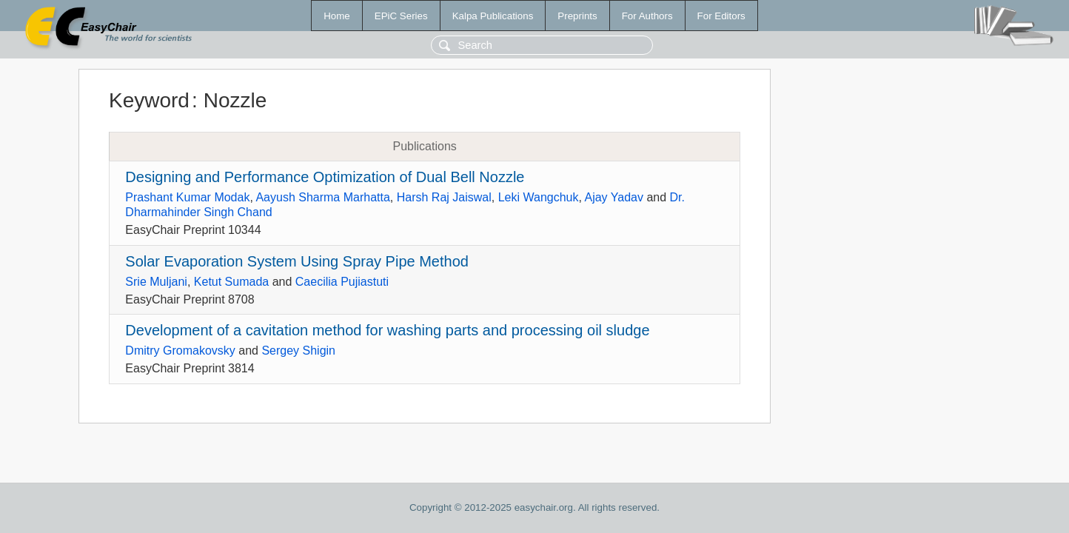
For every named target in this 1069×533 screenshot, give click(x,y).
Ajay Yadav (613, 197)
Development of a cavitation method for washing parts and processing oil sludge (387, 330)
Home (337, 15)
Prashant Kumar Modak (187, 197)
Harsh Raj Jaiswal (444, 197)
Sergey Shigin (298, 350)
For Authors (647, 15)
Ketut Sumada (231, 281)
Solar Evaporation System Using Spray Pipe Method (297, 261)
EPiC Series (401, 15)
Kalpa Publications (493, 15)
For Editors (721, 15)
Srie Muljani (156, 281)
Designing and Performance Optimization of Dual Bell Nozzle (324, 177)
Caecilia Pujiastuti (342, 281)
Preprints (577, 15)
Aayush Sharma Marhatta (322, 197)
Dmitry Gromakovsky (180, 350)
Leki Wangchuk (538, 197)
